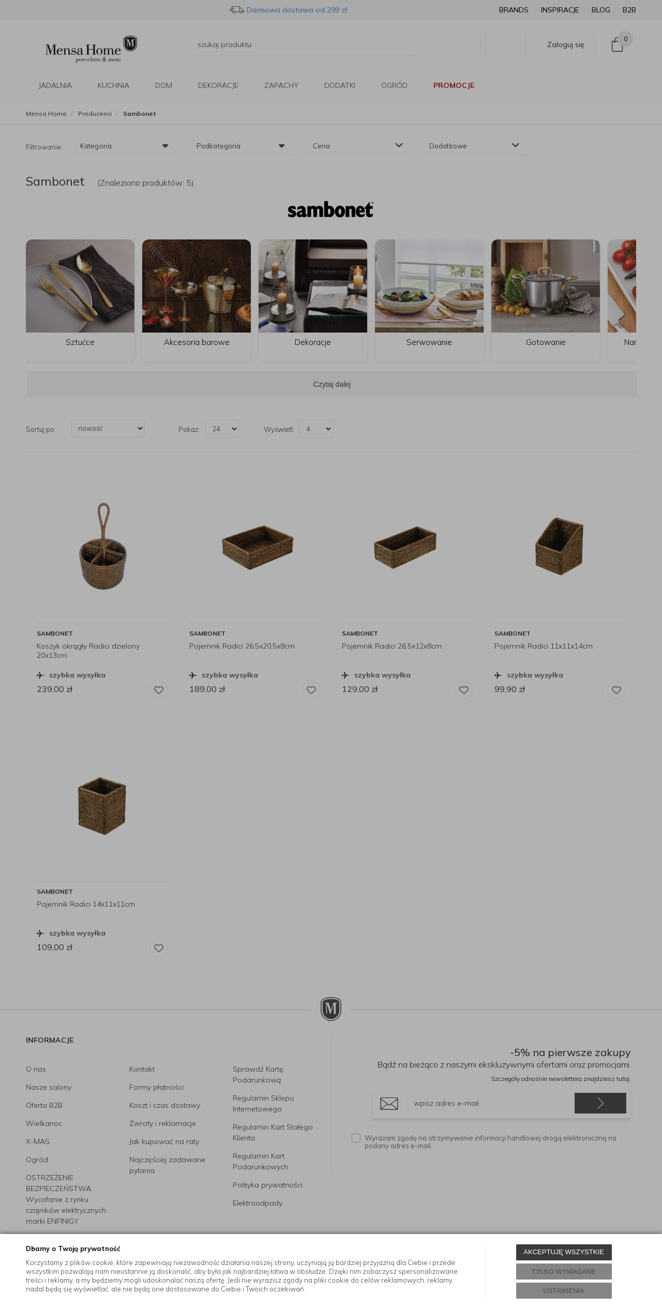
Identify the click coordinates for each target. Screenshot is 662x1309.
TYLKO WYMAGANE (564, 1271)
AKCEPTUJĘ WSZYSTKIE (563, 1252)
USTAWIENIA (563, 1291)
